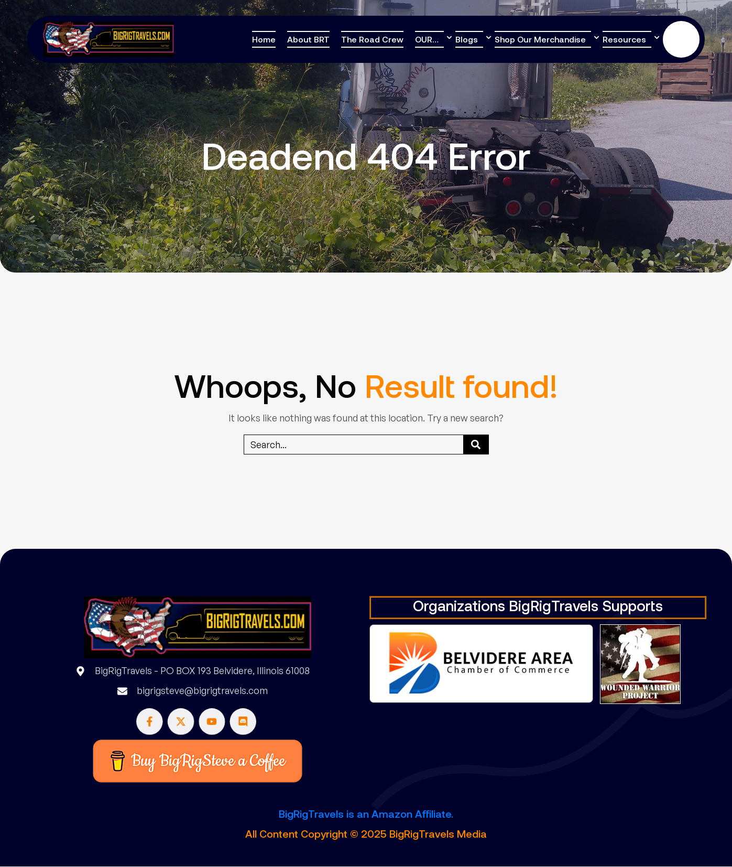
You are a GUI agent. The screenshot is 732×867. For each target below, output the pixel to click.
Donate (681, 39)
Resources (624, 39)
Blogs (466, 39)
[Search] (475, 444)
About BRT (308, 39)
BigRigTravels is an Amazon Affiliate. (366, 813)
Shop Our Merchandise (540, 39)
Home (264, 39)
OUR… (427, 39)
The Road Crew (372, 39)
